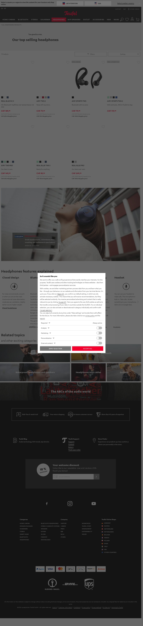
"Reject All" (61, 294)
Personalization (46, 338)
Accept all (87, 348)
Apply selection (55, 348)
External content (47, 343)
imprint (42, 318)
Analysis (44, 328)
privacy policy (90, 316)
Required (44, 323)
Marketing (44, 333)
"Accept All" (62, 302)
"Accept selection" (46, 310)
